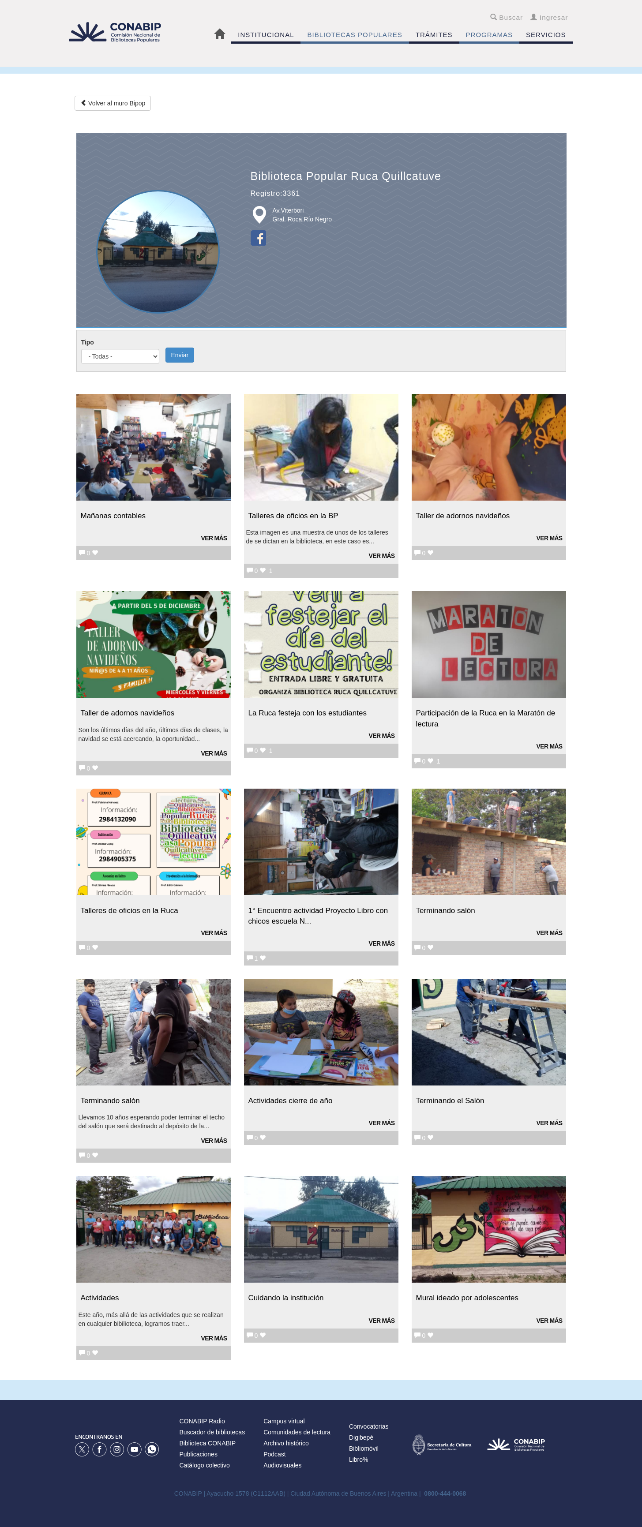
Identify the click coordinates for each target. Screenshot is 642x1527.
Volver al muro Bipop (112, 103)
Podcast (274, 1454)
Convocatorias (369, 1426)
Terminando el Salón (450, 1101)
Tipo (87, 342)
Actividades (100, 1298)
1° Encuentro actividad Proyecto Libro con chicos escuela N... (318, 915)
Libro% (358, 1459)
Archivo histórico (286, 1443)
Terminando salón (445, 910)
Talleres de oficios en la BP (293, 516)
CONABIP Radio (202, 1421)
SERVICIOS (546, 34)
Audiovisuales (282, 1465)
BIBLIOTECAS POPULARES (354, 34)
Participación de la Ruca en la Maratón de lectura (486, 718)
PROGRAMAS (489, 34)
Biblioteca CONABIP (208, 1443)
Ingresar (549, 17)
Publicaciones (199, 1454)
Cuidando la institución (286, 1298)
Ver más (214, 538)
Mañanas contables (113, 516)
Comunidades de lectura (296, 1432)
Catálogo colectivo (205, 1465)
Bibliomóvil (364, 1448)
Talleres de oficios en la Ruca (129, 910)
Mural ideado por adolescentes (467, 1298)
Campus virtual (283, 1421)
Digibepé (361, 1437)
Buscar (506, 17)
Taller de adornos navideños (463, 516)
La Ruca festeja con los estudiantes (307, 713)
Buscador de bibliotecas (212, 1432)
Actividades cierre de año (290, 1101)
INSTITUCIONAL (266, 34)
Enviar (180, 355)
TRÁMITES (434, 34)
